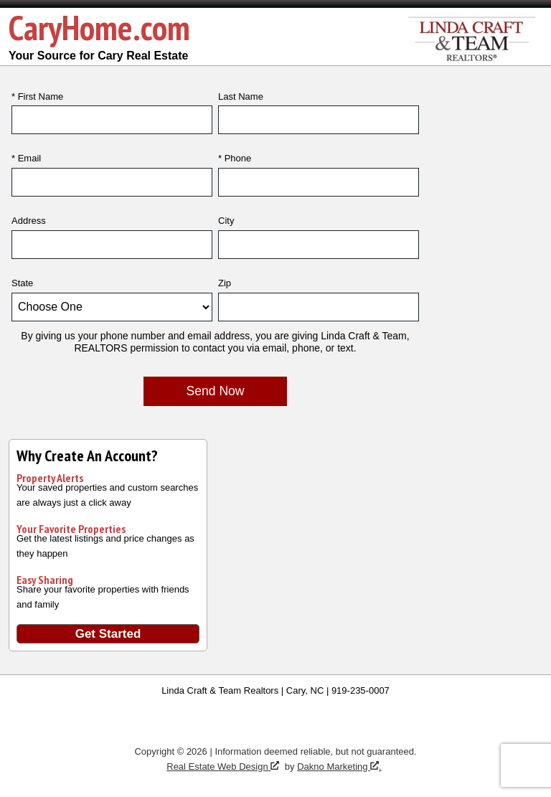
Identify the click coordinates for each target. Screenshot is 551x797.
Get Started (108, 634)
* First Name (37, 96)
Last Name (240, 96)
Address (28, 220)
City (226, 220)
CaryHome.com (99, 27)
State (22, 283)
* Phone (234, 158)
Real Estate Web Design (222, 766)
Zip (224, 283)
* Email (26, 158)
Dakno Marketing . (339, 766)
